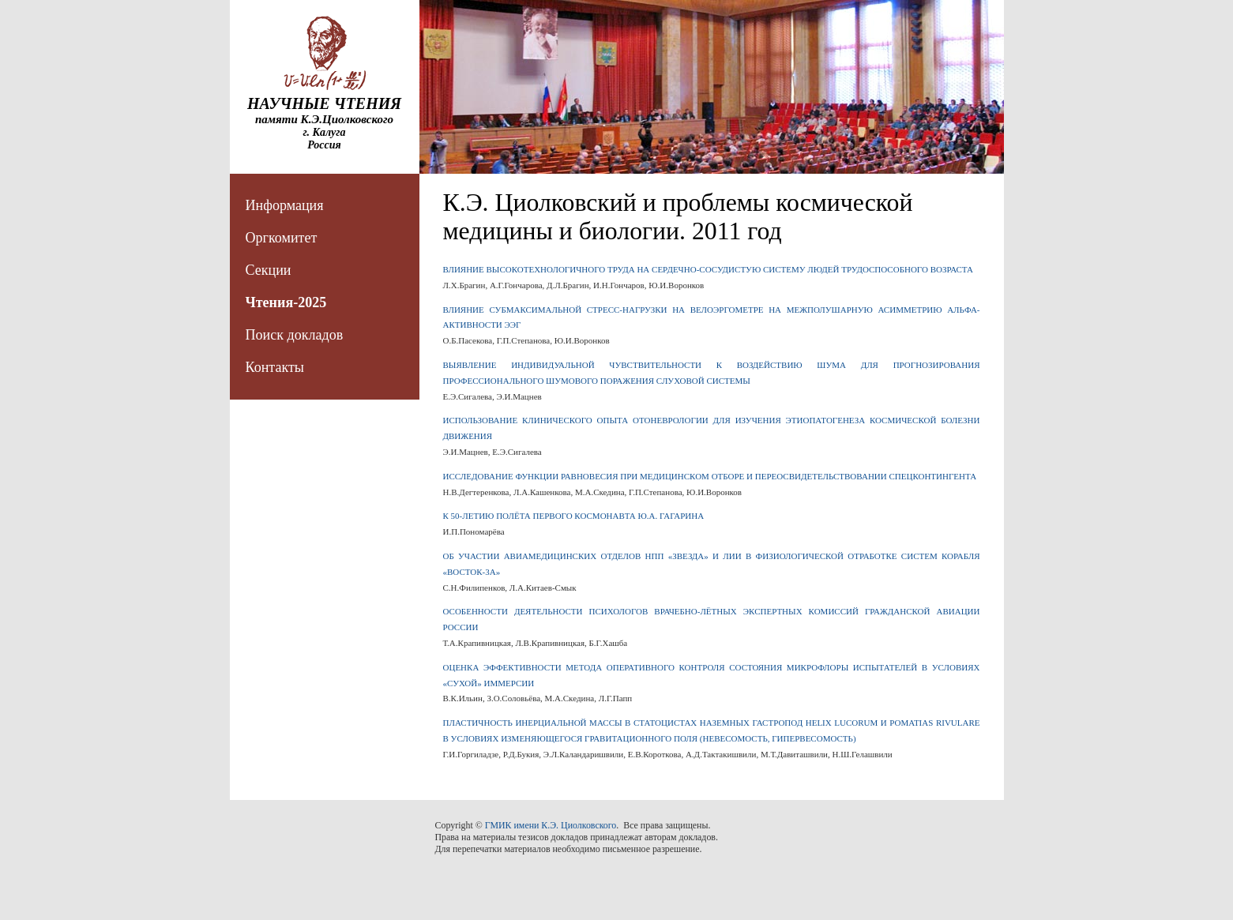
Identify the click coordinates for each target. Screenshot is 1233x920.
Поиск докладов (295, 335)
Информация (285, 205)
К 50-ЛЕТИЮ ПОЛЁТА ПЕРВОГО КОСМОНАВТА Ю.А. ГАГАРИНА (574, 515)
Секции (268, 270)
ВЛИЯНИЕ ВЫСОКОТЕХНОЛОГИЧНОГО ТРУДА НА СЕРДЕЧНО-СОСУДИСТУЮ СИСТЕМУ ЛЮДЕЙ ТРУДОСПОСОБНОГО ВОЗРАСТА (708, 269)
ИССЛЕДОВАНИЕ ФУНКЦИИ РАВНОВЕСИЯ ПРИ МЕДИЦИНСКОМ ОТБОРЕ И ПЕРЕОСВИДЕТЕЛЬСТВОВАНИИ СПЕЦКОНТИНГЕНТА (710, 476)
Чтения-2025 (286, 302)
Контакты (275, 367)
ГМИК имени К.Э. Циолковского (551, 825)
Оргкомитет (282, 238)
